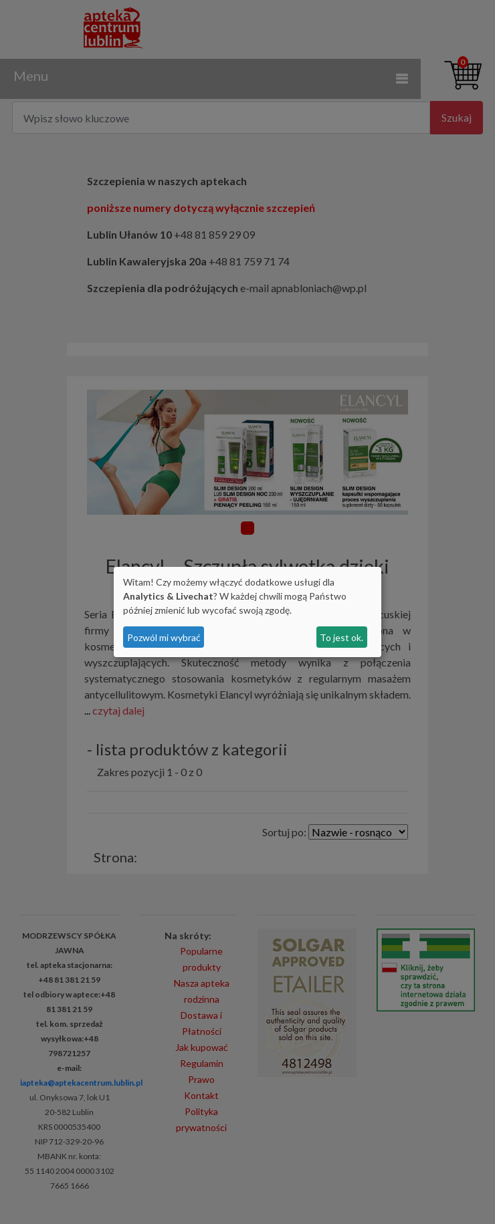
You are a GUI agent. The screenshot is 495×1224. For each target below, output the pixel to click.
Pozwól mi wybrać (164, 637)
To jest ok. (341, 637)
